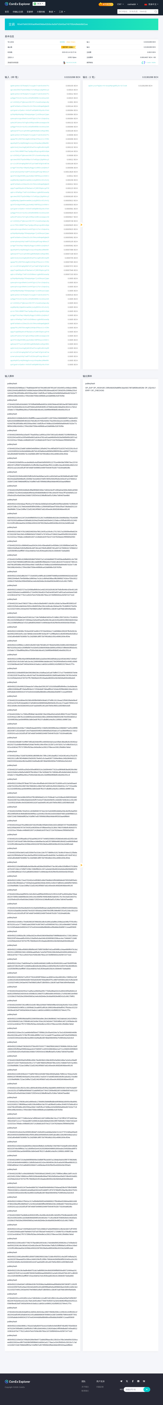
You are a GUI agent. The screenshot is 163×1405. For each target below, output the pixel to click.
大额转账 (41, 12)
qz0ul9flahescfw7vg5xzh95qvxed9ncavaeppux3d (29, 123)
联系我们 (85, 1391)
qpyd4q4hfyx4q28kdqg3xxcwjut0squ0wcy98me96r (29, 143)
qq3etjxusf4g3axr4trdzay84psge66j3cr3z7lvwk (107, 86)
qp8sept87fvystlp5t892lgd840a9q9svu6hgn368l (29, 131)
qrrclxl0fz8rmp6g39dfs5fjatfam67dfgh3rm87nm (29, 164)
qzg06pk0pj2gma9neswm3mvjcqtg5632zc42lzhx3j (29, 180)
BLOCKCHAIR (69, 62)
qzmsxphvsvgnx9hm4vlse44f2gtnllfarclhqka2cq (29, 119)
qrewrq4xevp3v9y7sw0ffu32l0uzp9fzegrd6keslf (29, 172)
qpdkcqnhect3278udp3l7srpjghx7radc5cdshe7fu (29, 86)
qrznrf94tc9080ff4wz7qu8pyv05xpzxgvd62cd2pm (29, 151)
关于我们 (85, 1387)
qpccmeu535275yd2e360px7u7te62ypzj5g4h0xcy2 (29, 90)
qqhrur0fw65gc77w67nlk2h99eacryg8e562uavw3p (29, 192)
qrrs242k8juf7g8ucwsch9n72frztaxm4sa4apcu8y (29, 102)
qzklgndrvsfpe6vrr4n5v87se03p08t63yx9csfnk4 (29, 110)
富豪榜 (30, 12)
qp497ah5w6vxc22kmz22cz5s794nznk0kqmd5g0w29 (29, 106)
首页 (7, 12)
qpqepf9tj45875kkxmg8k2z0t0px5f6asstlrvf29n (29, 139)
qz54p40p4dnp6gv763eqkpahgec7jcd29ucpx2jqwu (29, 114)
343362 (62, 42)
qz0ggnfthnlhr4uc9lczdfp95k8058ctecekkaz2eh (29, 98)
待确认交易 (18, 12)
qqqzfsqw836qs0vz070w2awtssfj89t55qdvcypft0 (29, 188)
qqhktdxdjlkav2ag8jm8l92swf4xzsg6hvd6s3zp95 (29, 147)
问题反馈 (100, 1387)
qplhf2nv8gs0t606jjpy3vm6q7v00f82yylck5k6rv (29, 176)
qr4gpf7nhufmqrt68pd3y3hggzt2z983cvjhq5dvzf (29, 168)
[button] (150, 4)
